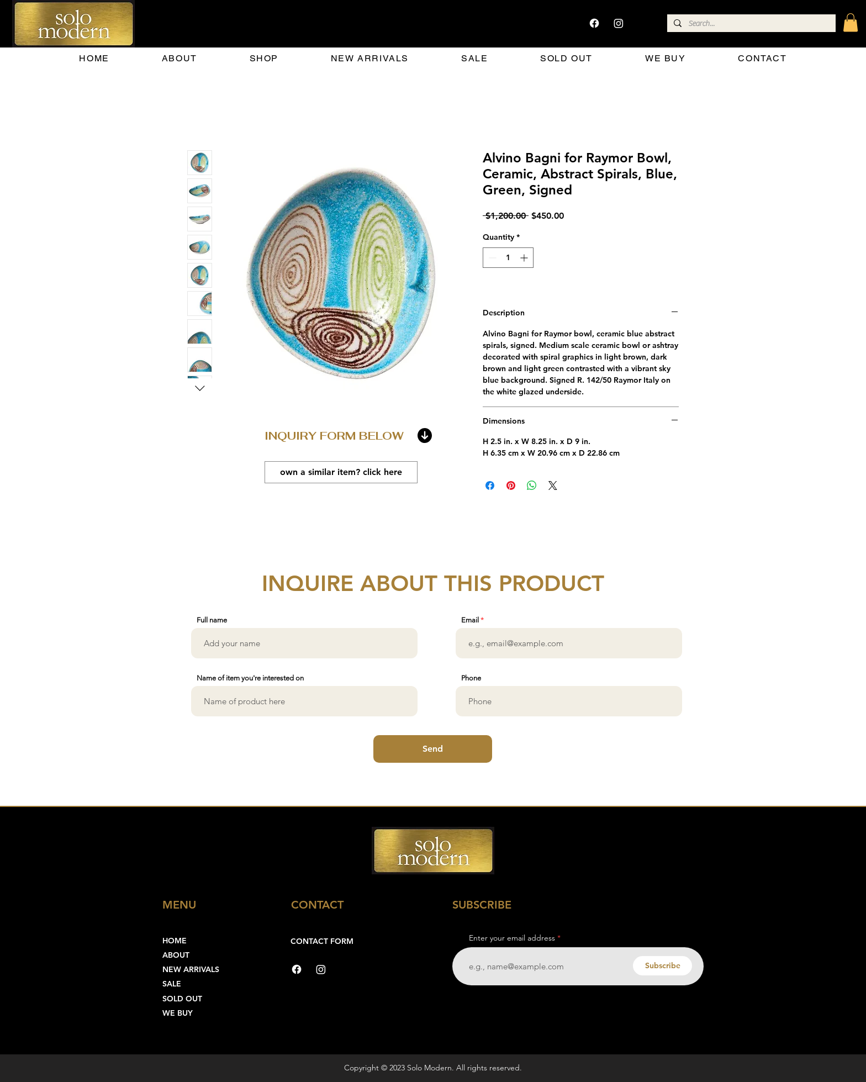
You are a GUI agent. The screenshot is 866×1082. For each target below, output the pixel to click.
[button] (850, 22)
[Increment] (525, 257)
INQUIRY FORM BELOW (334, 436)
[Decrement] (491, 257)
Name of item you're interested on (250, 678)
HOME (174, 941)
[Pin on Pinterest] (511, 485)
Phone (471, 678)
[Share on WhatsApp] (531, 485)
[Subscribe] (662, 965)
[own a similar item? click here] (341, 472)
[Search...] (750, 24)
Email (470, 620)
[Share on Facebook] (490, 485)
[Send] (432, 749)
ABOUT (175, 955)
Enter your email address (512, 938)
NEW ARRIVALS (190, 969)
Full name (212, 620)
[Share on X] (552, 485)
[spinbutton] (508, 257)
